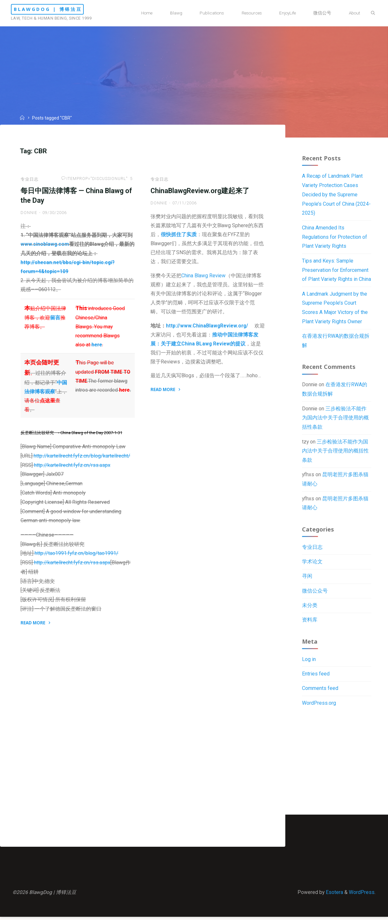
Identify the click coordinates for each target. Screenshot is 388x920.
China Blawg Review (204, 279)
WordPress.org (319, 708)
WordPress (361, 894)
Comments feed (320, 694)
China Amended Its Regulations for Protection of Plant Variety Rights (334, 238)
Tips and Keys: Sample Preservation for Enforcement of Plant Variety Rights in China (336, 271)
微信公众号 (315, 595)
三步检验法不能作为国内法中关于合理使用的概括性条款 (335, 420)
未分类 (309, 609)
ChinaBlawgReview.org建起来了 (200, 192)
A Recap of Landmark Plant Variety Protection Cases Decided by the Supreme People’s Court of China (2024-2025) (336, 195)
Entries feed (316, 679)
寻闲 (307, 580)
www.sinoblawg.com (45, 247)
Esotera (333, 894)
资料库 (309, 624)
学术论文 (312, 565)
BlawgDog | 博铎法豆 (59, 9)
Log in (309, 664)
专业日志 (30, 180)
